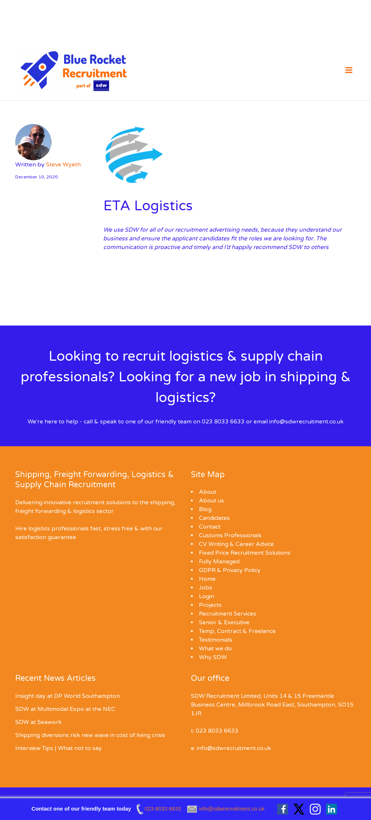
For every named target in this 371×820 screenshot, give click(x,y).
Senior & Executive (224, 622)
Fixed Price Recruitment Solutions (245, 552)
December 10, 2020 (36, 176)
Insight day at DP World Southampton (67, 696)
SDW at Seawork (38, 722)
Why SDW (213, 657)
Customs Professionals (230, 535)
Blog (205, 509)
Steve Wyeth (63, 164)
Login (206, 596)
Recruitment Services (227, 613)
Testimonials (215, 639)
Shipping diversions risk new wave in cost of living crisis (90, 735)
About (207, 492)
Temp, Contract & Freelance (237, 631)
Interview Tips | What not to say (58, 748)
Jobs (205, 587)
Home (207, 579)
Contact (210, 526)
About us (211, 500)
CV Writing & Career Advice (236, 544)
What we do (215, 648)
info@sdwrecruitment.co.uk (306, 421)
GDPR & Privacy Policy (229, 570)
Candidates (214, 518)
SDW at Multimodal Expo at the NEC (65, 709)
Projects (210, 605)
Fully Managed (219, 561)
